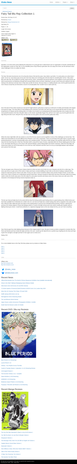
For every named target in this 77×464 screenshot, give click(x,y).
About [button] (72, 2)
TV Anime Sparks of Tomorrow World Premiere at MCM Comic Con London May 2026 (23, 288)
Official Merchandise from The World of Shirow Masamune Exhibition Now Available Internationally (26, 280)
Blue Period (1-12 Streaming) (8, 360)
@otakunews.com (11, 273)
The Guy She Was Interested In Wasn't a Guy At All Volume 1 (17, 432)
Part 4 (2, 251)
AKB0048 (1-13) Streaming (8, 379)
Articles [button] (57, 2)
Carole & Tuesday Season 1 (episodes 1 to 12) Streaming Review (18, 368)
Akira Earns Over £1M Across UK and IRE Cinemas (14, 285)
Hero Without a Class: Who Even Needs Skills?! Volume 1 (16, 448)
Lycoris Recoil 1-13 (6, 362)
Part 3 (2, 250)
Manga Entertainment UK (13, 22)
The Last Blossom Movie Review (9, 299)
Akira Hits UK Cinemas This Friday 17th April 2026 (14, 291)
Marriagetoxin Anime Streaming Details (11, 296)
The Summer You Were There (9, 457)
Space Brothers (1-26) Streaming (9, 376)
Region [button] (65, 2)
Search (72, 8)
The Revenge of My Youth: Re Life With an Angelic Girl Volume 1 (18, 440)
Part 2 (2, 248)
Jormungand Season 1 (7, 371)
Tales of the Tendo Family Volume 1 (10, 451)
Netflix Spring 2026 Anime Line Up (10, 294)
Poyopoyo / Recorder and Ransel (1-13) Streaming (14, 384)
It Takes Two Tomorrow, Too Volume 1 (11, 454)
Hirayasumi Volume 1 (6, 438)
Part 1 (2, 246)
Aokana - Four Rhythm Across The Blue (11, 365)
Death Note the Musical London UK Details (12, 305)
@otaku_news (10, 269)
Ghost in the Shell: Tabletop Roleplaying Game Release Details (17, 283)
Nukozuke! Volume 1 (6, 446)
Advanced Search (7, 11)
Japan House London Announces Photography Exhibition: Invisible (18, 302)
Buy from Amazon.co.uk (7, 264)
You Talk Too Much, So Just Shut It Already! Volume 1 (15, 435)
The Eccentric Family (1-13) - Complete (11, 373)
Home (51, 2)
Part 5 (2, 253)
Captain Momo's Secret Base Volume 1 (11, 443)
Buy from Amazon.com (7, 263)
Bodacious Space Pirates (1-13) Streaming (12, 382)
